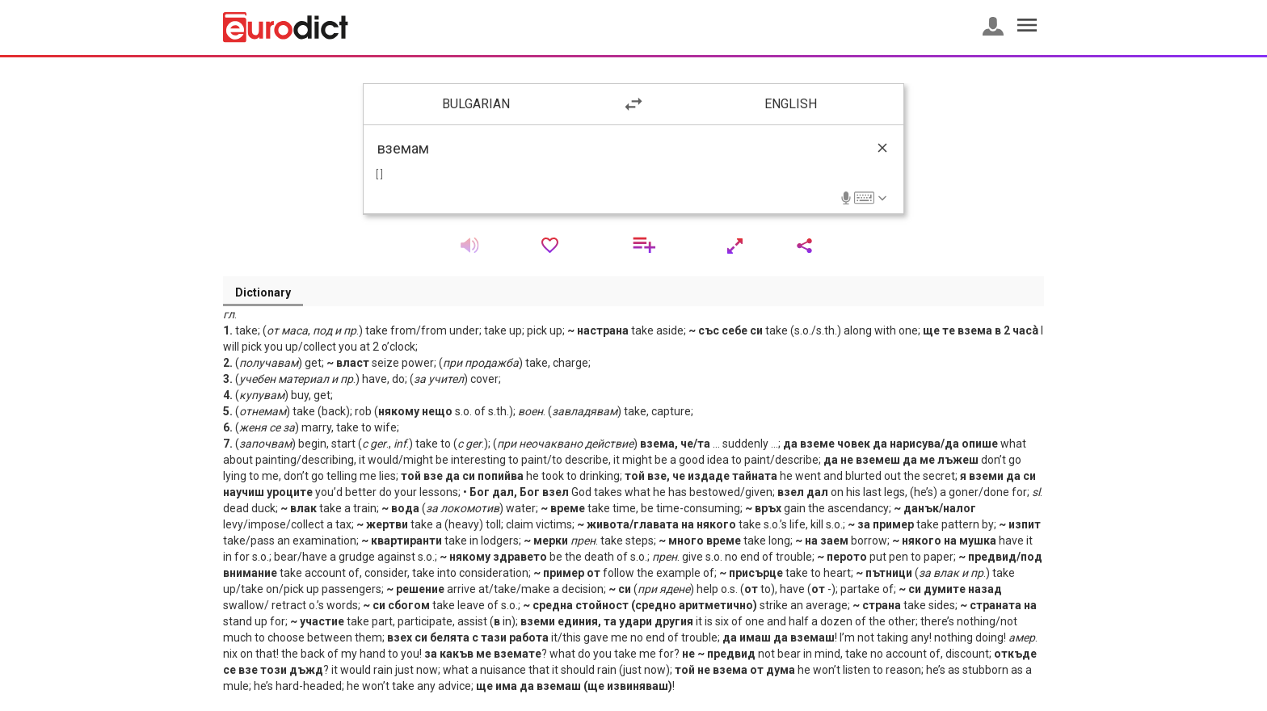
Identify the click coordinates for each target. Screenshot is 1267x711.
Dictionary (263, 292)
